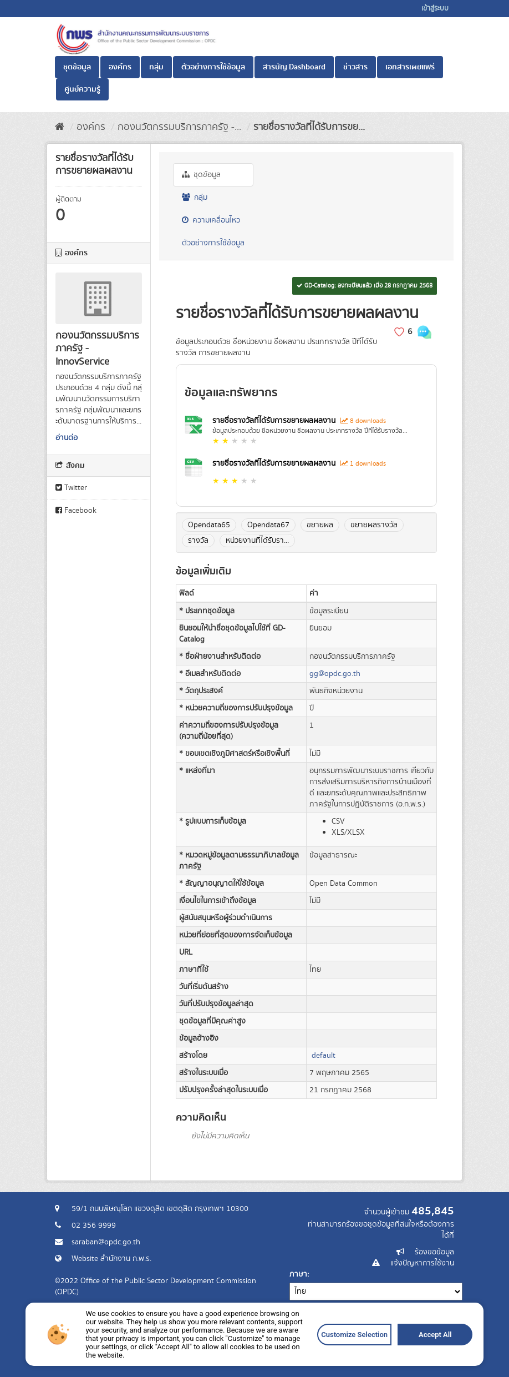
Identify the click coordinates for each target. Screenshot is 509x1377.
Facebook (75, 510)
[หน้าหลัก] (59, 127)
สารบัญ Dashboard (294, 67)
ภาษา (298, 1274)
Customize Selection (350, 1337)
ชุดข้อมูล (77, 67)
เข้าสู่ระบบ (435, 8)
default (323, 1055)
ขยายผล (320, 525)
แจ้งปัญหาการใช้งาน (422, 1263)
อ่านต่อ (66, 437)
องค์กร (120, 67)
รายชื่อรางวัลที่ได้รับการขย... (309, 127)
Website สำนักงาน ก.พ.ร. (111, 1258)
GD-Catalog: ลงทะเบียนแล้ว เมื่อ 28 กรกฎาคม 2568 (364, 285)
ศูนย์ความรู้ (82, 89)
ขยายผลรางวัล (374, 525)
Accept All (429, 1337)
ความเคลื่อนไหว (211, 220)
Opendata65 (209, 525)
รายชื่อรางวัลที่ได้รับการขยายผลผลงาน (275, 420)
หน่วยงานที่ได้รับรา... (257, 540)
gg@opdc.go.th (334, 673)
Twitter (71, 487)
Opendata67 (268, 525)
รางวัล (198, 540)
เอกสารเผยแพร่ (410, 67)
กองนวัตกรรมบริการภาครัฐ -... (179, 127)
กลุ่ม (156, 67)
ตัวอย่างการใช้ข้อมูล (213, 67)
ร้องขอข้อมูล (434, 1252)
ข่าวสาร (355, 67)
